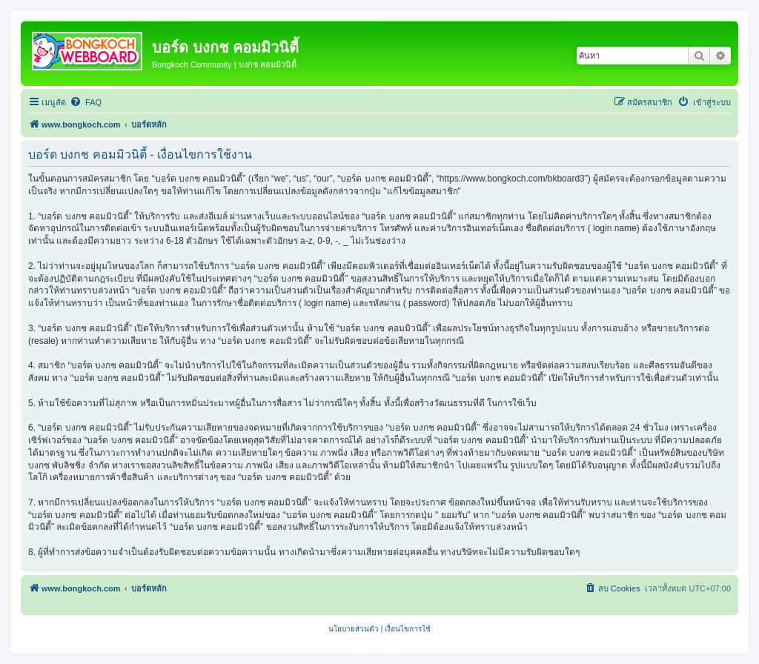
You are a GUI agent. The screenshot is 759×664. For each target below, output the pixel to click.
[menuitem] (86, 102)
